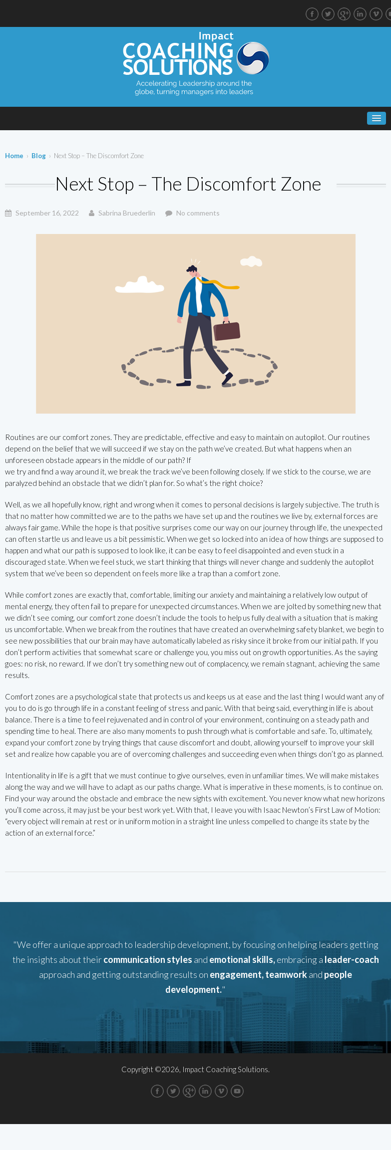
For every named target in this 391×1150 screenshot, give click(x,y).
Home (14, 156)
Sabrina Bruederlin (126, 213)
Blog (38, 156)
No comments (198, 213)
